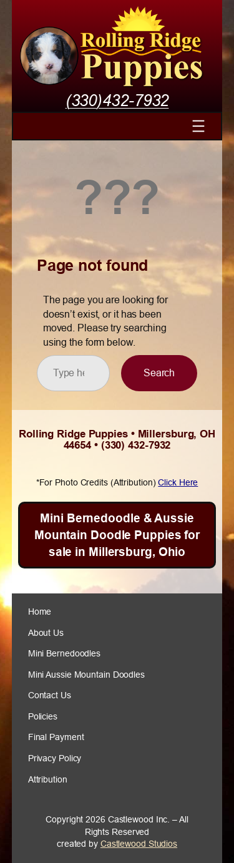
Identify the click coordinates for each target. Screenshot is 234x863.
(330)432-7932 (117, 100)
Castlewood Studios (138, 844)
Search (159, 372)
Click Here (178, 482)
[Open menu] (198, 126)
